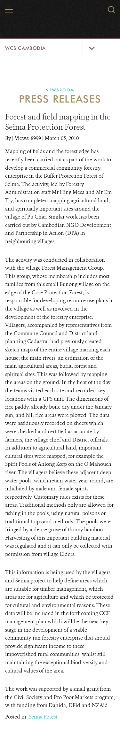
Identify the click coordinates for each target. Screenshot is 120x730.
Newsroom (59, 90)
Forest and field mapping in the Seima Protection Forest (58, 122)
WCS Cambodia (25, 48)
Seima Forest (43, 716)
